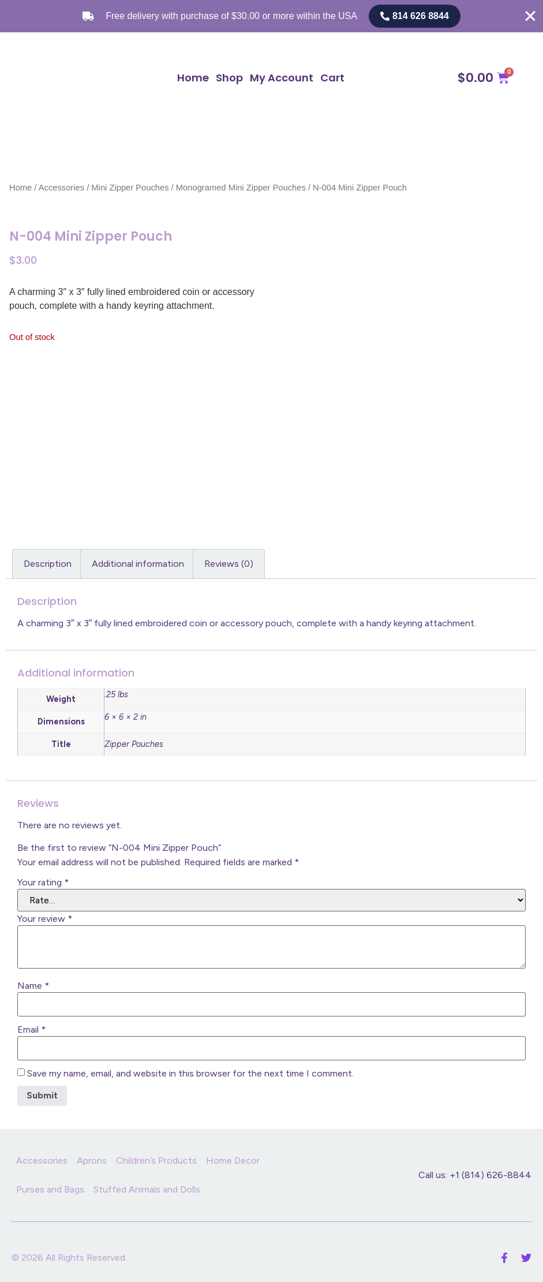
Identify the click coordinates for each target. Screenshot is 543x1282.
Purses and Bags (50, 1189)
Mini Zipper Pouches (129, 187)
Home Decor (233, 1160)
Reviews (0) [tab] (228, 563)
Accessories (61, 187)
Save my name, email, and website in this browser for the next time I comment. (190, 1073)
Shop (229, 77)
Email (31, 1029)
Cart (332, 77)
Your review (44, 919)
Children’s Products (156, 1160)
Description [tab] (48, 563)
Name (33, 986)
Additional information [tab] (138, 563)
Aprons (92, 1160)
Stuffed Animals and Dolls (146, 1189)
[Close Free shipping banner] (530, 16)
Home (193, 77)
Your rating (43, 882)
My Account (281, 77)
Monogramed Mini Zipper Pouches (241, 187)
